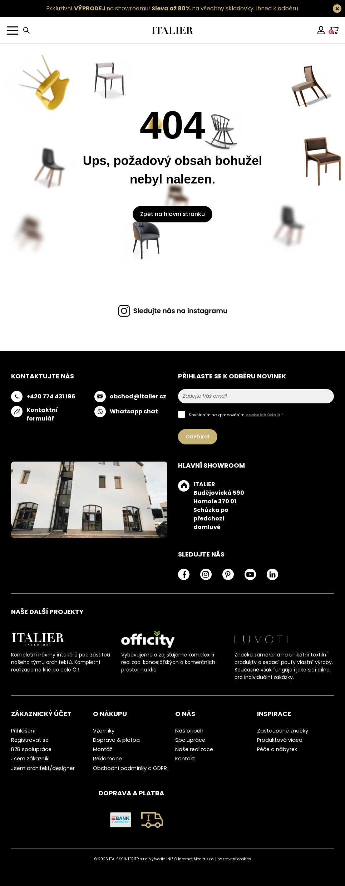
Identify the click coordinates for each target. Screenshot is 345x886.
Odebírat (198, 436)
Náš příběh (189, 730)
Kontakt (185, 758)
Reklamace (107, 758)
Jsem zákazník (30, 758)
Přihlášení (23, 730)
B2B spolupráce (31, 749)
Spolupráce (190, 740)
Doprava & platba (116, 740)
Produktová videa (279, 740)
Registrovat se (30, 740)
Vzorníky (103, 730)
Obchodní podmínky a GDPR (130, 768)
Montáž (102, 749)
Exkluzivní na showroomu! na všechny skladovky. (150, 8)
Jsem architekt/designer (43, 768)
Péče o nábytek (277, 749)
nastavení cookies (234, 859)
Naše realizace (194, 749)
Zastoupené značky (282, 730)
